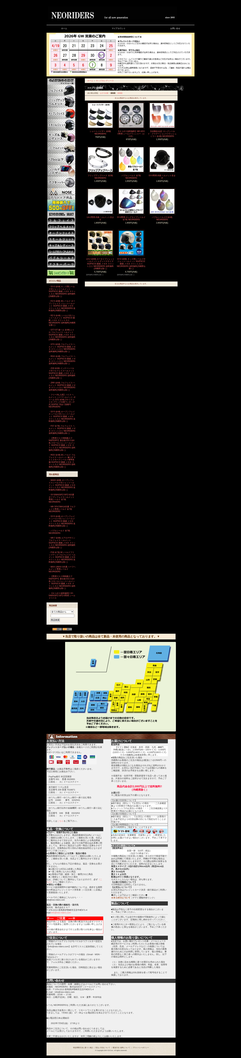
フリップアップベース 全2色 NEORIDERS (100, 176)
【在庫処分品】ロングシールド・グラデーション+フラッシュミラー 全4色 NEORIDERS (162, 133)
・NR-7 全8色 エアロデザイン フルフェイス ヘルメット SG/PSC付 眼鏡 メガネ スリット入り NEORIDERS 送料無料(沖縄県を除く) (62, 543)
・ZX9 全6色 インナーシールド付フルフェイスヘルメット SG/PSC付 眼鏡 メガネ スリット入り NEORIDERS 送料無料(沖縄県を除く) (62, 373)
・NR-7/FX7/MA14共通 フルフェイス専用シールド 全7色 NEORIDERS (62, 509)
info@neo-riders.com (61, 912)
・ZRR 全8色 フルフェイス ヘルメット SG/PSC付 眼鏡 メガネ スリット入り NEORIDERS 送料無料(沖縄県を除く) (62, 386)
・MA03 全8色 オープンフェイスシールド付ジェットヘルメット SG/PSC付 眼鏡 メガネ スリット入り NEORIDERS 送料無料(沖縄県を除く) (62, 485)
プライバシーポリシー (141, 1047)
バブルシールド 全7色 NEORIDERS (131, 176)
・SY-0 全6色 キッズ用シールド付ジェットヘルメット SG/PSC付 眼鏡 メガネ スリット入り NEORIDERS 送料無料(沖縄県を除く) (62, 291)
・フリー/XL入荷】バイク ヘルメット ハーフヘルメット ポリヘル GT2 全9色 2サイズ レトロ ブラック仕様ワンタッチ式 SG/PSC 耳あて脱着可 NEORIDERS (62, 401)
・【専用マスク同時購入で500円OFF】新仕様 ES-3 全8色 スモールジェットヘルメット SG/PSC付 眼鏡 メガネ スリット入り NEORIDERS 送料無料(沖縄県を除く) (62, 444)
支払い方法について (102, 1047)
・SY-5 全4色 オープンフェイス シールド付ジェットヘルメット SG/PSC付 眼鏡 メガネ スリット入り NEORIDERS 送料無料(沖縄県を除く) (62, 417)
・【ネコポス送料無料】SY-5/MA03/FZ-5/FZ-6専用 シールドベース (62, 595)
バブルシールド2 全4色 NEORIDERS (162, 218)
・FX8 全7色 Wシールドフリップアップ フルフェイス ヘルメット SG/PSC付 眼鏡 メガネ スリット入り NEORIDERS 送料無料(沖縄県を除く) (62, 557)
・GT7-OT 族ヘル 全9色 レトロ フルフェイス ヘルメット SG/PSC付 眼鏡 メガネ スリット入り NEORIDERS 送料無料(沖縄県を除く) (62, 335)
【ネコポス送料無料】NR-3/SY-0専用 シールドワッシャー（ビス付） (131, 133)
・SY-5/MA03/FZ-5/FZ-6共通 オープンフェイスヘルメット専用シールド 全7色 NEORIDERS (61, 498)
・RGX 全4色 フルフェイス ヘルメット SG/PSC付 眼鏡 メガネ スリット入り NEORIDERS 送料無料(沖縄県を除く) (62, 360)
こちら (60, 821)
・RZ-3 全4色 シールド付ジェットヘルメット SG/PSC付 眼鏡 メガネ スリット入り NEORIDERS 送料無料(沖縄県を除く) (62, 320)
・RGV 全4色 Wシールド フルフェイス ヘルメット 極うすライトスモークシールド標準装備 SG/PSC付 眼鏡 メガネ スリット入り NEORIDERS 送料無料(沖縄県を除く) (62, 461)
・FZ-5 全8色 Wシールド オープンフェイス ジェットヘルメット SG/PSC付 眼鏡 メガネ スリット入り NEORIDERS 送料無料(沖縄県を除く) (62, 306)
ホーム (90, 81)
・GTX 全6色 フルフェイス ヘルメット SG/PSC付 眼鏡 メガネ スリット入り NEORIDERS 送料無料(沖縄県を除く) (62, 348)
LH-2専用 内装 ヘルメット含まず (100, 218)
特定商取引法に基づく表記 (83, 1047)
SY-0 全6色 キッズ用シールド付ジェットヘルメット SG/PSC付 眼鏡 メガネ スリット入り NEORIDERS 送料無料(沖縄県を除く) (131, 264)
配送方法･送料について (121, 1047)
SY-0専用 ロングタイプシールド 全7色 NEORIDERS (131, 218)
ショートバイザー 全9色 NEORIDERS (100, 132)
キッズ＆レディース (105, 81)
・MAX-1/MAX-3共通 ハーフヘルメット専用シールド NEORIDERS (62, 569)
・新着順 (119, 93)
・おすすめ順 (103, 93)
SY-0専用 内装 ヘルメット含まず (162, 176)
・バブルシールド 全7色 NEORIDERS (59, 531)
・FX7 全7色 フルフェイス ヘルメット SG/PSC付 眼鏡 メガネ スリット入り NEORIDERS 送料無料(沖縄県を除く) (62, 429)
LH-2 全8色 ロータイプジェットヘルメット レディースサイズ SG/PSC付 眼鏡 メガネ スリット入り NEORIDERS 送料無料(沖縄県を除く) (100, 264)
